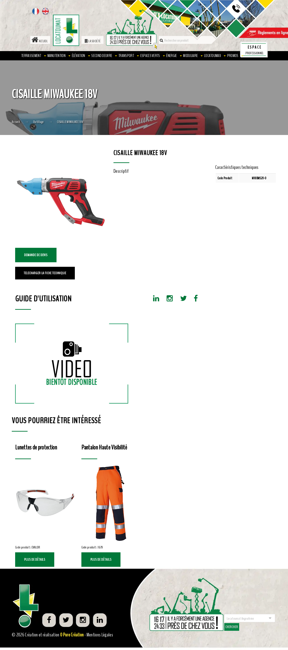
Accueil (39, 41)
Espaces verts (150, 55)
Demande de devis (35, 255)
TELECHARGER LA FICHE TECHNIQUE (45, 273)
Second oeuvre (101, 55)
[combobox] (249, 618)
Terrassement (31, 55)
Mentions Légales (100, 634)
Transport (126, 55)
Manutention (56, 55)
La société (93, 41)
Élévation (78, 55)
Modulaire (190, 55)
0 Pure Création (72, 634)
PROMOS (232, 55)
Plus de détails (34, 559)
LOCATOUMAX (212, 55)
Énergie (171, 55)
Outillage (38, 121)
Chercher (231, 626)
